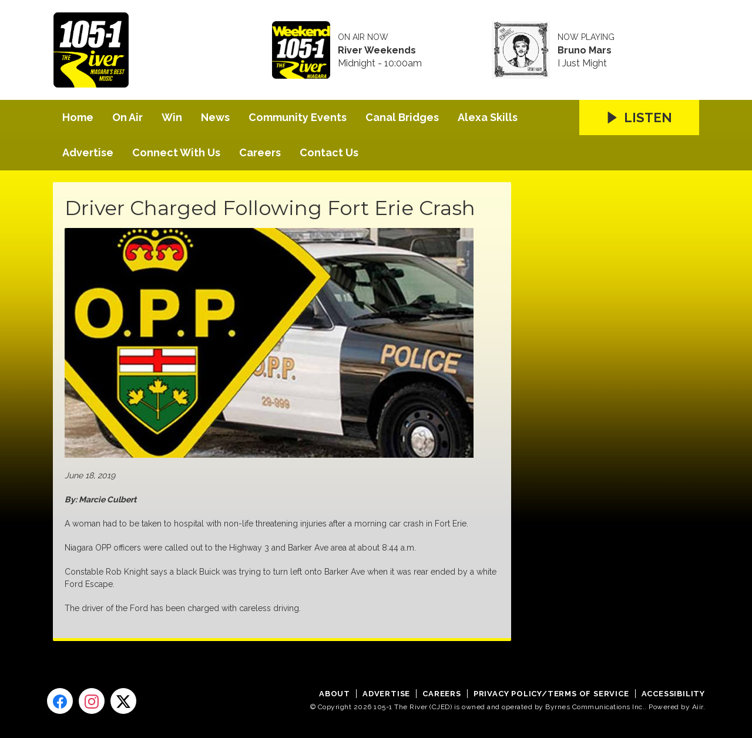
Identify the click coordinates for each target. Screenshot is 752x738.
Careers (260, 152)
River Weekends (377, 50)
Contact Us (329, 152)
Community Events (298, 117)
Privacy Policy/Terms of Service (551, 693)
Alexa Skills (488, 117)
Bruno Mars (585, 50)
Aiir (697, 707)
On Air (127, 117)
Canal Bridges (402, 117)
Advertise (87, 152)
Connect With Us (176, 152)
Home (77, 117)
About (334, 693)
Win (172, 117)
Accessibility (673, 693)
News (215, 117)
